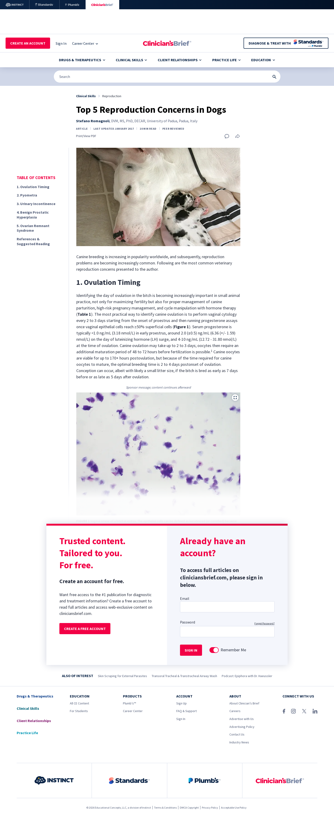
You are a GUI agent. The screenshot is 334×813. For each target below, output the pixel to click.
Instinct (146, 807)
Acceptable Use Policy (234, 807)
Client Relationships (180, 60)
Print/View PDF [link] (86, 136)
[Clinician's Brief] (102, 4)
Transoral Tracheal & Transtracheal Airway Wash (184, 676)
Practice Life (226, 60)
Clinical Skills (131, 60)
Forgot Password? (264, 623)
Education (263, 60)
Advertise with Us (241, 719)
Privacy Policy (210, 807)
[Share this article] (237, 136)
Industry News (239, 742)
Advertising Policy (241, 727)
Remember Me (233, 650)
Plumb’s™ (129, 703)
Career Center (133, 711)
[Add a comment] (227, 136)
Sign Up (181, 703)
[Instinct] (14, 4)
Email (184, 598)
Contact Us (236, 734)
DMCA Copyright (189, 807)
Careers (235, 711)
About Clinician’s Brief (244, 703)
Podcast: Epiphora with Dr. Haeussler (247, 676)
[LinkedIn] (315, 711)
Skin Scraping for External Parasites (122, 676)
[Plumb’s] (73, 4)
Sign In (180, 719)
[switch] (214, 650)
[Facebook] (284, 711)
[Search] (167, 77)
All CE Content (79, 703)
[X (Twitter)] (304, 711)
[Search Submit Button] (274, 76)
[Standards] (44, 4)
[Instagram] (293, 711)
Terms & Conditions (165, 807)
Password (187, 622)
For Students (79, 711)
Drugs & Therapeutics (82, 60)
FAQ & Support (186, 711)
